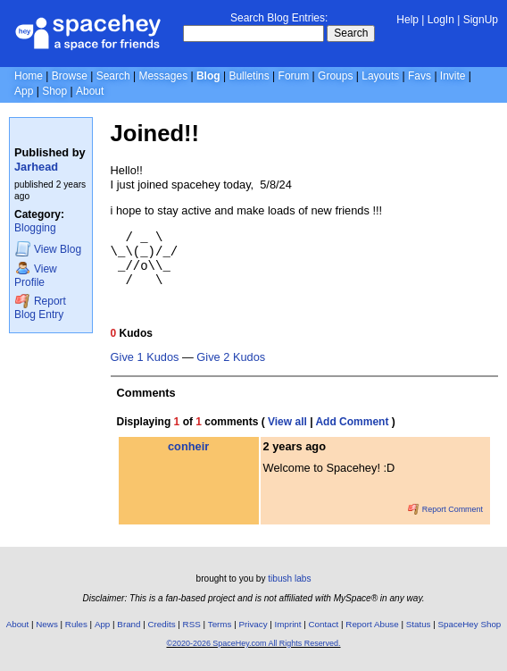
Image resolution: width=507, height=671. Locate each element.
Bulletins (249, 76)
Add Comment (351, 421)
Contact (324, 624)
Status (418, 624)
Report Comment (445, 509)
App (23, 91)
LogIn (441, 19)
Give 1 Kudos (145, 357)
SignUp (480, 19)
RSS (192, 624)
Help (407, 19)
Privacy (252, 624)
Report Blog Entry (40, 307)
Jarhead (36, 166)
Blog (208, 76)
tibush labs (289, 578)
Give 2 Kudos (230, 357)
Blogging (35, 228)
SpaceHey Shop (470, 624)
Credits (162, 624)
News (47, 624)
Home (28, 76)
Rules (76, 624)
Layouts (380, 76)
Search (351, 33)
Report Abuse (371, 624)
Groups (335, 76)
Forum (294, 76)
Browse (69, 76)
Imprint (288, 624)
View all (287, 421)
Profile (35, 275)
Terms (220, 624)
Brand (128, 624)
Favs (419, 76)
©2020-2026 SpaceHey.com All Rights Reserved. (253, 643)
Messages (162, 76)
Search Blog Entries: (279, 18)
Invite (453, 76)
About (90, 91)
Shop (54, 91)
